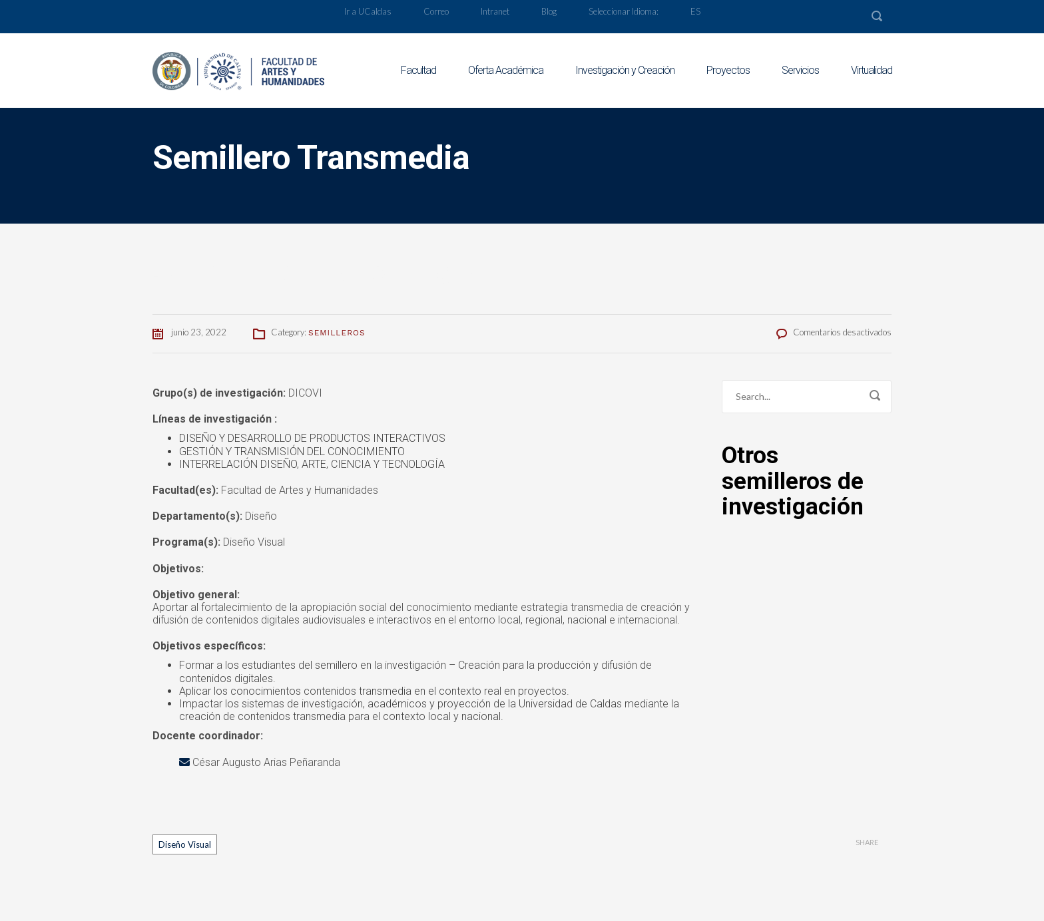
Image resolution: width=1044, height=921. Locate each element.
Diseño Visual (184, 844)
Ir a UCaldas (368, 11)
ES (695, 11)
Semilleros (337, 332)
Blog (549, 11)
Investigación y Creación (624, 70)
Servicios (800, 70)
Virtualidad (871, 70)
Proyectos (728, 70)
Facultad (418, 70)
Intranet (495, 11)
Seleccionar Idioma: (623, 11)
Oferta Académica (505, 70)
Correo (436, 11)
